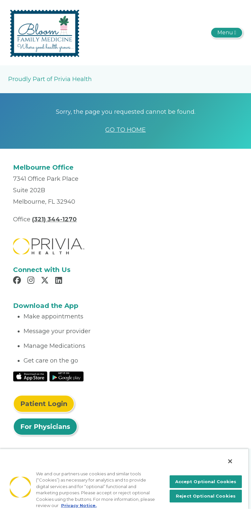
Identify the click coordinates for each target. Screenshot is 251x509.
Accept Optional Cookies (206, 481)
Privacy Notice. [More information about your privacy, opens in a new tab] (79, 505)
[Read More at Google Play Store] (66, 376)
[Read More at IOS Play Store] (30, 376)
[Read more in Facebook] (18, 281)
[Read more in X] (46, 281)
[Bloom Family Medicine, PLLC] (43, 32)
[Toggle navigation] (226, 32)
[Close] (230, 461)
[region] (124, 479)
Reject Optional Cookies (206, 496)
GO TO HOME (125, 129)
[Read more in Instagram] (31, 281)
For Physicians (45, 427)
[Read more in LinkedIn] (59, 281)
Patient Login (43, 404)
